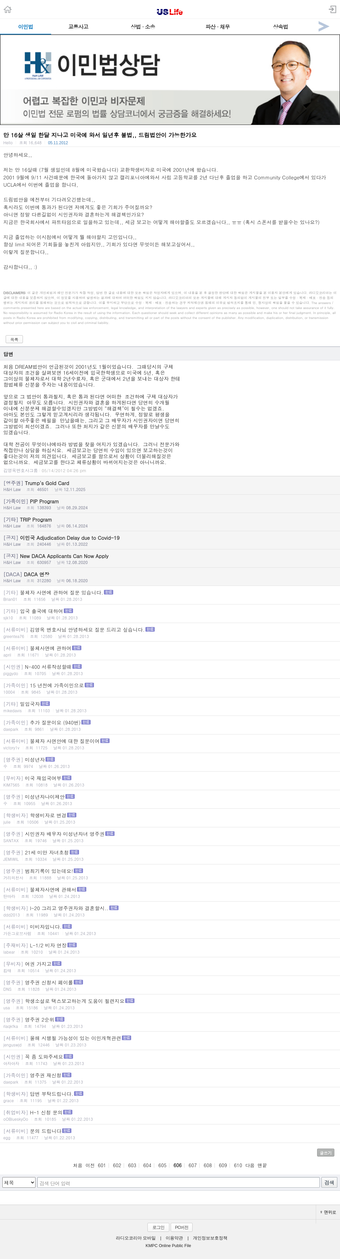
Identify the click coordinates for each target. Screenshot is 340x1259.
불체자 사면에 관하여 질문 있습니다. (170, 595)
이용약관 (174, 1238)
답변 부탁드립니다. (170, 1096)
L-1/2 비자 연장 (170, 948)
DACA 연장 (170, 577)
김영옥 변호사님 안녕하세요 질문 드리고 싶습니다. (170, 632)
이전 (90, 1165)
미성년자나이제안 (170, 799)
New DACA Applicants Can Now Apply (170, 558)
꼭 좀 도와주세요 (170, 1059)
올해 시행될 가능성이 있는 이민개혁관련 (170, 1041)
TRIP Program (170, 522)
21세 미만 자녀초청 (170, 855)
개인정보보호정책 (210, 1238)
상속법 (280, 27)
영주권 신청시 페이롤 (170, 985)
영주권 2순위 (170, 1022)
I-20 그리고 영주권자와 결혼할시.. (170, 911)
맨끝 (262, 1165)
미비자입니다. (170, 929)
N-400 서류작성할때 (170, 669)
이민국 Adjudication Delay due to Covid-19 (170, 540)
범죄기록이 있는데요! (170, 873)
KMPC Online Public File (168, 1245)
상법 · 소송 (143, 27)
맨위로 (328, 1212)
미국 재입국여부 (170, 781)
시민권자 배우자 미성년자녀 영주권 (170, 836)
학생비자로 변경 (170, 818)
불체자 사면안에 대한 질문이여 (170, 743)
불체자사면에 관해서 (170, 892)
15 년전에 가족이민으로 (170, 688)
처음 (77, 1165)
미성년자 (170, 762)
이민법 (25, 27)
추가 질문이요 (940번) (170, 725)
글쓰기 (326, 1153)
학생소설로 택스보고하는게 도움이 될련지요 (170, 1003)
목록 (14, 339)
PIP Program (170, 504)
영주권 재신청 (170, 1078)
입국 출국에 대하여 (170, 613)
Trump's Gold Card (170, 485)
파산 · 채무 (218, 27)
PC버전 (181, 1227)
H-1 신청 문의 (170, 1115)
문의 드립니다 (170, 1133)
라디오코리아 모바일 (136, 1238)
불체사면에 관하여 (170, 651)
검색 (329, 1182)
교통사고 (78, 27)
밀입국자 (170, 706)
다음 (250, 1165)
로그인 (158, 1227)
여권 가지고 (170, 966)
